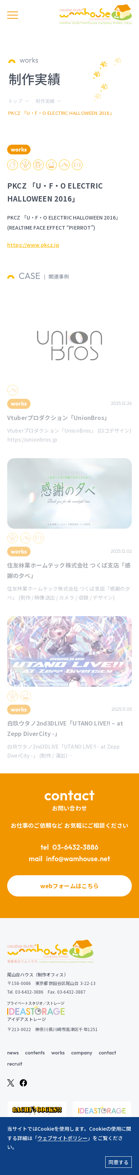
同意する (118, 1162)
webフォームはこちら (69, 885)
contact (107, 1052)
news (13, 1052)
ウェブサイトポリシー (62, 1138)
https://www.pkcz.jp (33, 245)
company (81, 1052)
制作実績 (45, 101)
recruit (14, 1064)
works (58, 1052)
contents (35, 1052)
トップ (15, 101)
